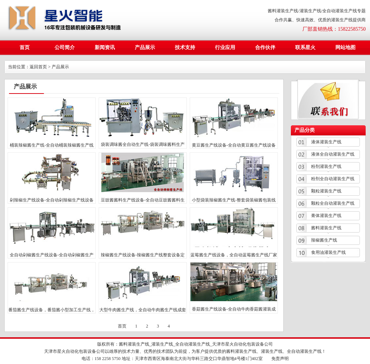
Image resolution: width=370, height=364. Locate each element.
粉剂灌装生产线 (326, 166)
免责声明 (280, 358)
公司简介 (65, 47)
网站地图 (345, 47)
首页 (25, 47)
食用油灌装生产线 (328, 252)
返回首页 (38, 66)
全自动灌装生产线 (192, 344)
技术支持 (185, 47)
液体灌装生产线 (326, 141)
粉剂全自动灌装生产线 (332, 178)
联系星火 (305, 47)
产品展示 (145, 47)
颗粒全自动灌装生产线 (332, 203)
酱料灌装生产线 (326, 227)
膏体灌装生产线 (326, 215)
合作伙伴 (265, 47)
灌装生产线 (162, 344)
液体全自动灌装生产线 (332, 154)
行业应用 (225, 47)
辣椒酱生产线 (324, 240)
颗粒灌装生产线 (326, 191)
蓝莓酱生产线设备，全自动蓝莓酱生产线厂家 (233, 254)
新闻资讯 (105, 47)
